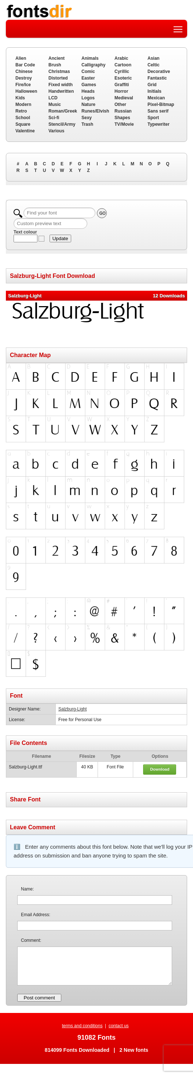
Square (22, 124)
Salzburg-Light (72, 709)
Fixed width (60, 84)
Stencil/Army (61, 124)
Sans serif (158, 111)
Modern (23, 104)
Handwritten (61, 91)
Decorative (159, 71)
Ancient (56, 58)
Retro (21, 111)
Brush (54, 64)
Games (88, 84)
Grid (152, 84)
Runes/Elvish (95, 111)
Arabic (121, 58)
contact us (119, 1025)
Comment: (31, 940)
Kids (20, 97)
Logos (88, 97)
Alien (20, 58)
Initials (154, 91)
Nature (88, 104)
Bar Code (25, 64)
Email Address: (35, 914)
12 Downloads (169, 295)
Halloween (26, 91)
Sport (153, 117)
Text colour (25, 232)
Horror (121, 91)
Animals (90, 58)
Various (56, 130)
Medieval (123, 97)
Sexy (86, 117)
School (22, 117)
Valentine (25, 130)
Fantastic (157, 78)
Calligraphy (93, 64)
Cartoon (122, 64)
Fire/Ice (23, 84)
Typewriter (159, 124)
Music (54, 104)
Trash (87, 124)
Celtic (154, 64)
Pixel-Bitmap (161, 104)
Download (160, 769)
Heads (88, 91)
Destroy (23, 78)
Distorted (58, 78)
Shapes (122, 117)
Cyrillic (121, 71)
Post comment (39, 997)
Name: (27, 889)
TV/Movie (124, 124)
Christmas (59, 71)
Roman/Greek (62, 111)
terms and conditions (82, 1025)
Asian (154, 58)
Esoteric (123, 78)
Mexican (156, 97)
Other (120, 104)
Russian (123, 111)
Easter (88, 78)
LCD (53, 97)
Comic (88, 71)
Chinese (24, 71)
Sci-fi (53, 117)
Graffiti (121, 84)
